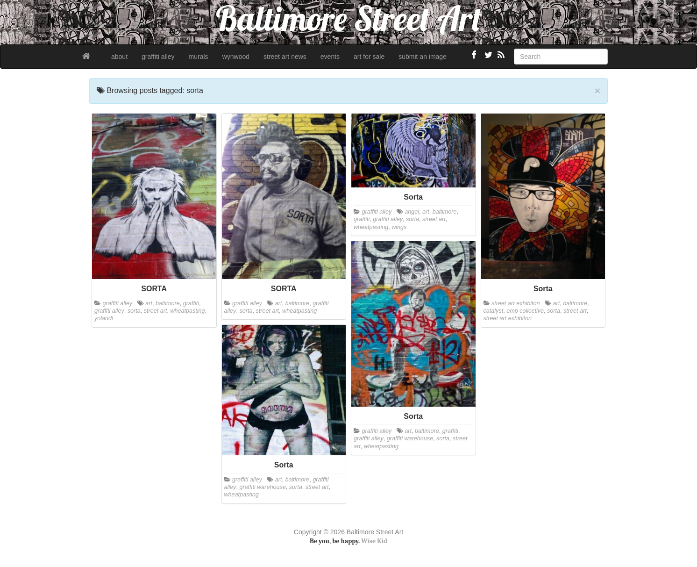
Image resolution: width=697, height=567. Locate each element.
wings (398, 227)
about (119, 56)
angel (412, 211)
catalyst (494, 311)
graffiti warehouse (410, 438)
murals (198, 56)
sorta (134, 311)
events (330, 56)
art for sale (369, 56)
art (148, 303)
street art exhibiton (515, 303)
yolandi (103, 318)
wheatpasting (187, 311)
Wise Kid (374, 541)
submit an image (422, 56)
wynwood (235, 56)
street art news (284, 56)
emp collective (525, 311)
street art (155, 311)
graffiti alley (158, 56)
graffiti (191, 303)
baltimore (168, 303)
